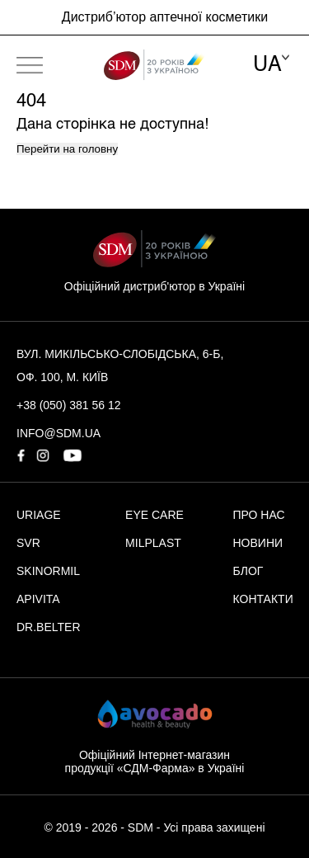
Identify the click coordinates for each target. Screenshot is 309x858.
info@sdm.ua (58, 433)
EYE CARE (154, 514)
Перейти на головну (67, 149)
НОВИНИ (258, 542)
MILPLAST (153, 542)
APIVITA (38, 599)
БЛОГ (248, 571)
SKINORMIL (48, 571)
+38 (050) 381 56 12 (68, 405)
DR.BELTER (48, 627)
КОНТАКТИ (263, 599)
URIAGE (38, 514)
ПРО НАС (259, 514)
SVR (28, 542)
